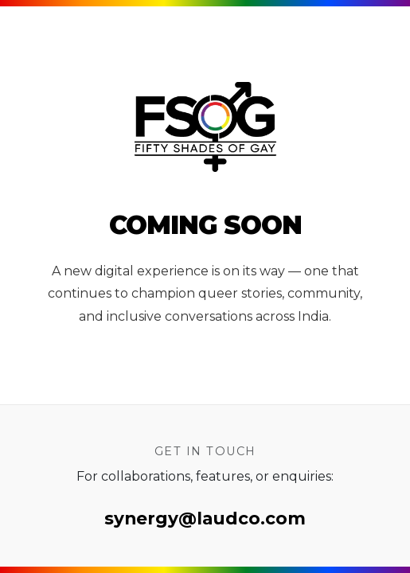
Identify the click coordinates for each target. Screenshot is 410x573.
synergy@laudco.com (205, 518)
